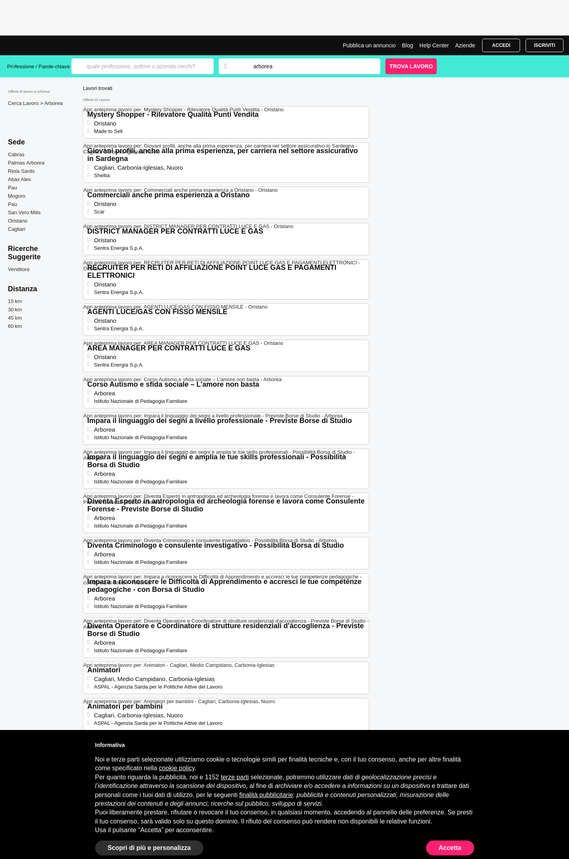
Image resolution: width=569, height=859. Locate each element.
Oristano (17, 221)
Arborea (53, 103)
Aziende (465, 45)
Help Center (434, 45)
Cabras (16, 154)
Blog (407, 45)
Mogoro (16, 196)
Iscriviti (544, 45)
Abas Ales (19, 179)
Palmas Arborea (26, 163)
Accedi (501, 45)
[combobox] (309, 66)
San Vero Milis (24, 212)
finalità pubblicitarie (266, 795)
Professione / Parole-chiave (39, 66)
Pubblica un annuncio (369, 45)
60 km (15, 326)
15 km (15, 301)
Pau (12, 188)
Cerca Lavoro (24, 103)
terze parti (235, 777)
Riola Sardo (21, 171)
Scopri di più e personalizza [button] (149, 847)
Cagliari (16, 229)
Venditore (19, 269)
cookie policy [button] (176, 768)
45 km (15, 318)
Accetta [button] (450, 847)
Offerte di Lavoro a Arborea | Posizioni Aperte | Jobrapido (36, 45)
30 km (15, 310)
